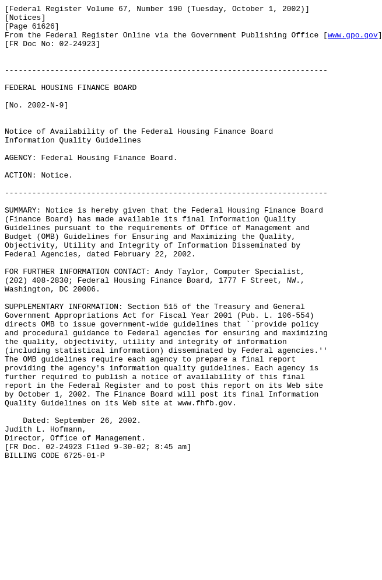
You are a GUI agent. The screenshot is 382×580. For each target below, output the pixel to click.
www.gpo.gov (353, 41)
